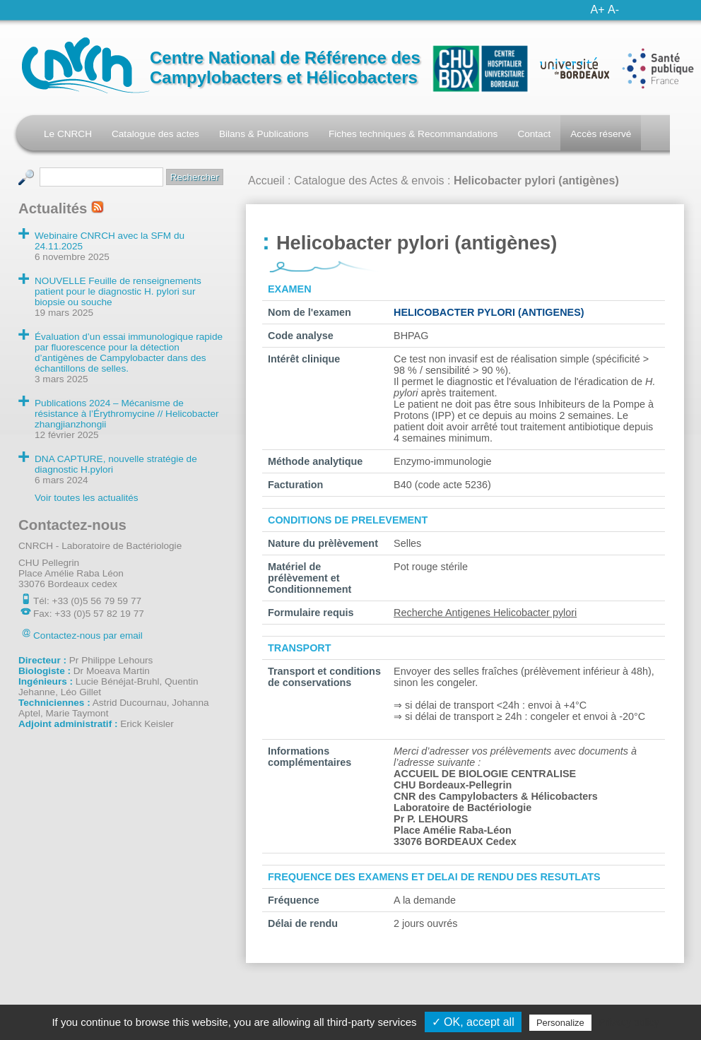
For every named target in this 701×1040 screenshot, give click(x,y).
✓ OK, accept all (473, 1022)
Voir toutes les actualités (87, 497)
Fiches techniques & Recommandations (413, 134)
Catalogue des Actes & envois (369, 181)
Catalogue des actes (155, 134)
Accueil (266, 181)
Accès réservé (600, 134)
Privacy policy (629, 1022)
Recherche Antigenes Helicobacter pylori (485, 612)
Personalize (560, 1022)
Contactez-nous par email (88, 635)
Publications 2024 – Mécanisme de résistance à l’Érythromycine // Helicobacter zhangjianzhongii (127, 414)
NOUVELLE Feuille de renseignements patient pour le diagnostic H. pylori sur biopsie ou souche (118, 291)
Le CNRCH (68, 134)
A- (613, 10)
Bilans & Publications (264, 134)
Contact (533, 134)
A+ (598, 10)
